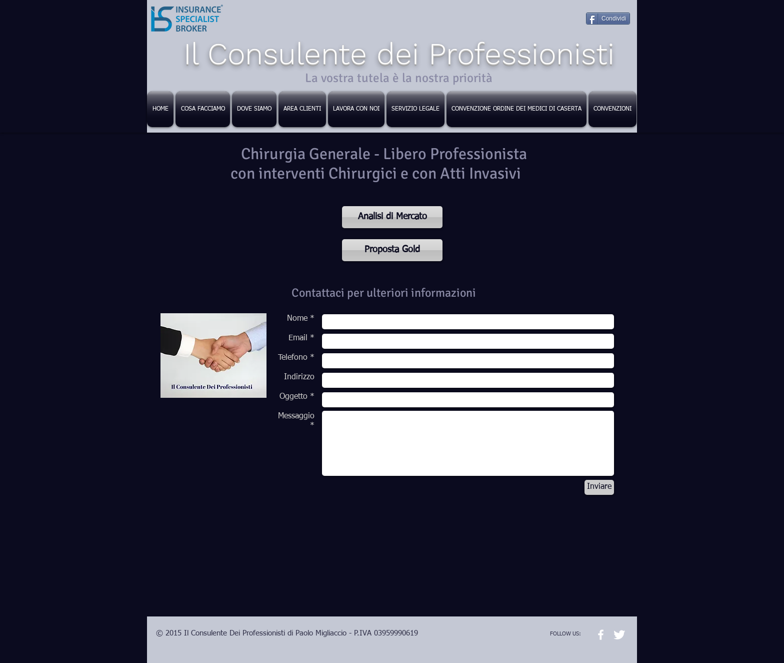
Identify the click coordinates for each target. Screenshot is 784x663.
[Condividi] (608, 19)
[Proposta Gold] (392, 250)
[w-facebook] (601, 634)
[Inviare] (599, 487)
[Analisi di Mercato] (392, 217)
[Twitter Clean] (619, 634)
